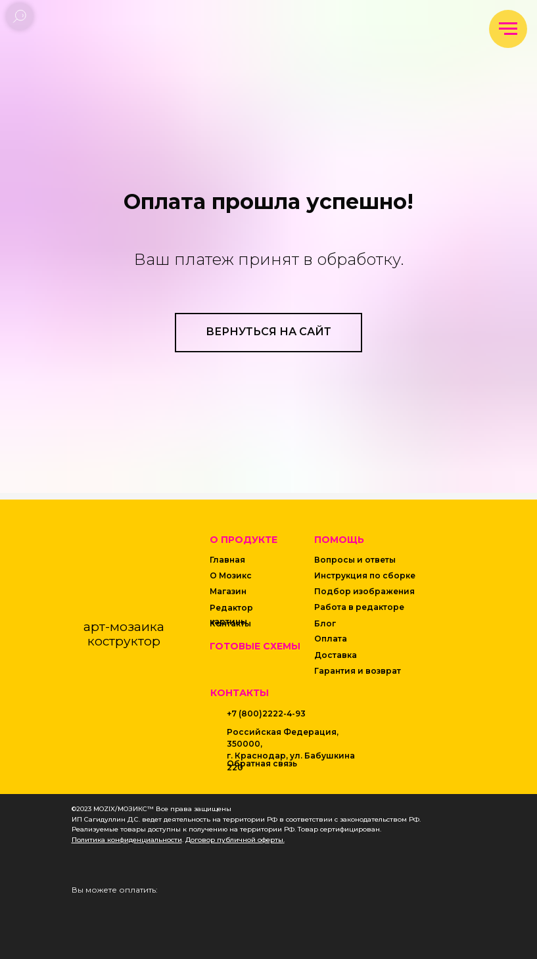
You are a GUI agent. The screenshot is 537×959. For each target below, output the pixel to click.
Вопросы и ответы (355, 560)
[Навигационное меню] (508, 28)
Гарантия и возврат (357, 671)
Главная (227, 560)
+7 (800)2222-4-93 (266, 713)
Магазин (228, 591)
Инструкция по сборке (364, 575)
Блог (325, 623)
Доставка (335, 655)
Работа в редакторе (359, 607)
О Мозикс (231, 575)
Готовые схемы (255, 646)
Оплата (330, 638)
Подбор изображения (364, 591)
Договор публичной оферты (234, 839)
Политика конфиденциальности (127, 839)
